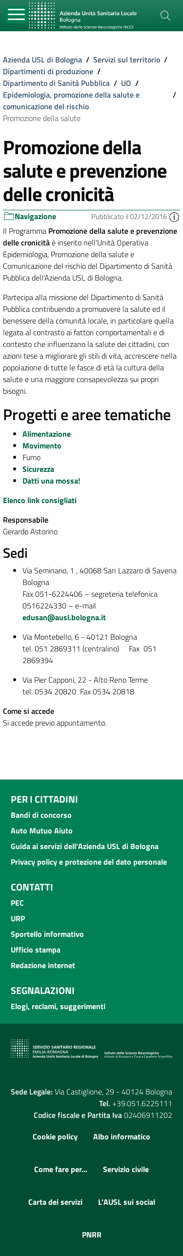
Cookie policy (55, 1136)
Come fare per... (60, 1169)
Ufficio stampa (36, 949)
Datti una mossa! (51, 480)
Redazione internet (43, 965)
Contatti (32, 886)
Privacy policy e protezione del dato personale (89, 862)
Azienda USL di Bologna (42, 59)
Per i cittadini (44, 799)
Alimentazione (46, 434)
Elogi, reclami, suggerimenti (58, 1006)
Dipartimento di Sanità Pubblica (56, 83)
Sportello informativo (47, 934)
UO (126, 83)
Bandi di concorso (41, 815)
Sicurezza (38, 469)
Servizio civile (126, 1169)
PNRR (92, 1234)
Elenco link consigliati (40, 500)
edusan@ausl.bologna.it (64, 617)
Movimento (41, 445)
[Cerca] (165, 15)
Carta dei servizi (55, 1202)
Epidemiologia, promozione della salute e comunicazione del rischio (71, 100)
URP (18, 918)
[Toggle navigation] (16, 14)
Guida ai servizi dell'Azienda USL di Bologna (85, 846)
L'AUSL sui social (126, 1202)
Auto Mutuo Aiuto (42, 830)
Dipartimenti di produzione (48, 71)
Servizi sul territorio (126, 59)
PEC (17, 903)
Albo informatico (121, 1136)
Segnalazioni (43, 990)
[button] (174, 216)
